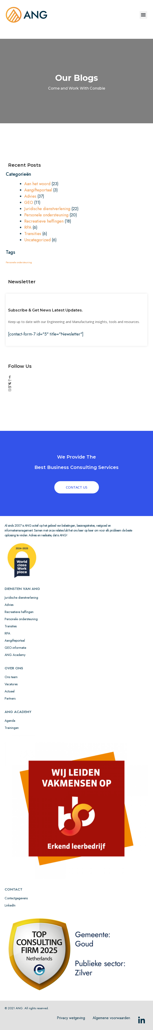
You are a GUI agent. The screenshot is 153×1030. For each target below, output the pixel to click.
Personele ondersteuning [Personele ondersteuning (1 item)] (19, 262)
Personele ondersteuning (46, 215)
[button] (143, 15)
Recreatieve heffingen (44, 221)
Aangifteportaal (38, 190)
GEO (28, 202)
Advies (30, 196)
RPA (27, 227)
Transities (32, 234)
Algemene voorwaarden (111, 1018)
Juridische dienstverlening (47, 209)
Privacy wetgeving (71, 1018)
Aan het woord (37, 184)
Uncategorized (37, 240)
